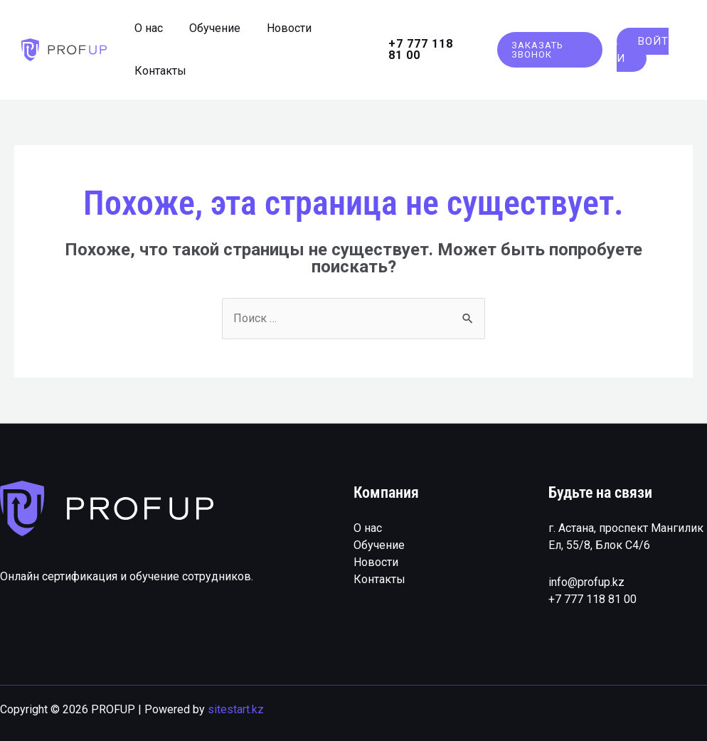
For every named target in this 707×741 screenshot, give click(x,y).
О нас (368, 527)
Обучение (379, 544)
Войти (640, 50)
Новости (376, 561)
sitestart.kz (236, 709)
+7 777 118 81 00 (592, 598)
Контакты (379, 578)
